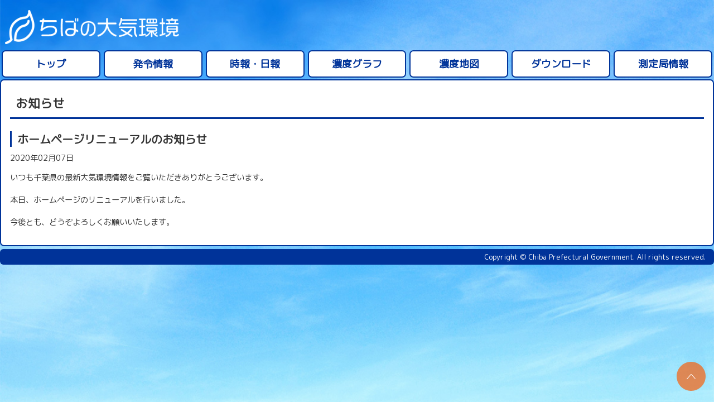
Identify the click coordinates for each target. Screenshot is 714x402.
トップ (51, 64)
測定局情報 (663, 64)
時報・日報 (255, 64)
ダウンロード (561, 64)
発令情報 (153, 64)
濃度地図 (459, 64)
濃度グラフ (357, 64)
